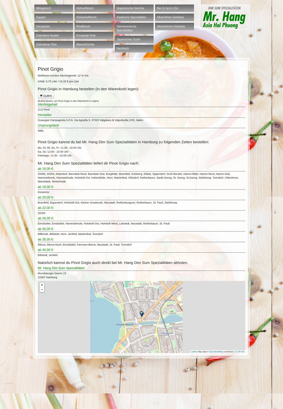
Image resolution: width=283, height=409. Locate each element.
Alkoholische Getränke (171, 26)
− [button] (42, 290)
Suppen (41, 17)
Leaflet (194, 352)
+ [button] (42, 285)
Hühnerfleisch (84, 8)
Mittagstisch (43, 8)
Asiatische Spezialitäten (131, 17)
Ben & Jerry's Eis (167, 8)
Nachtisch (123, 48)
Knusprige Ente (86, 35)
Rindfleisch (83, 26)
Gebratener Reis (46, 44)
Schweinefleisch (86, 17)
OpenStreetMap (216, 352)
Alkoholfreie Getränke (170, 17)
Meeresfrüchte (85, 44)
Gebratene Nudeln (47, 35)
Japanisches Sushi (128, 39)
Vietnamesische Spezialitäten (126, 28)
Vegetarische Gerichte (130, 8)
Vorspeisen (43, 26)
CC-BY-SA (239, 352)
